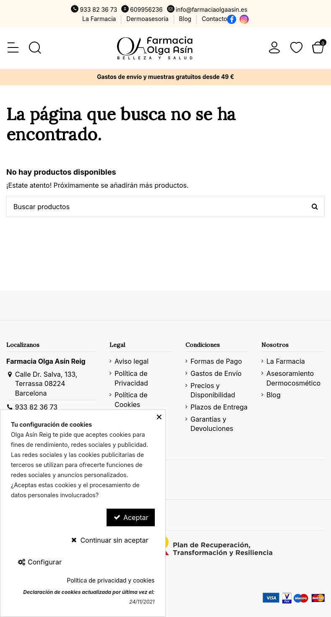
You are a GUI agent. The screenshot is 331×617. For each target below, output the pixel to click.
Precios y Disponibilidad (212, 390)
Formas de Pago (216, 361)
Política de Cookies (131, 399)
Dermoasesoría (148, 18)
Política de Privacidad (131, 378)
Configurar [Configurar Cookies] (39, 562)
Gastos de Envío (216, 373)
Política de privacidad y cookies (110, 580)
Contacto (214, 18)
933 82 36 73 (98, 9)
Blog (186, 18)
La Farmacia (99, 18)
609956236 (146, 9)
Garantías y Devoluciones (211, 424)
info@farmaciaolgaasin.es (212, 9)
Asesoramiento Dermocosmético (293, 378)
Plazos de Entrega (219, 407)
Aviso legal (132, 361)
